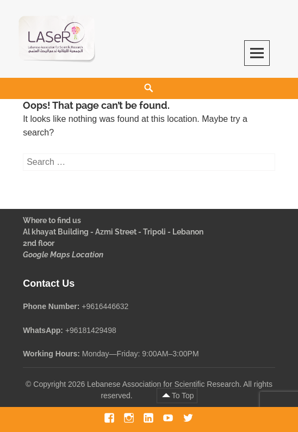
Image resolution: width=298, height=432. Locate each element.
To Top (183, 395)
